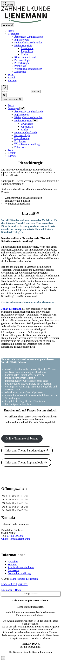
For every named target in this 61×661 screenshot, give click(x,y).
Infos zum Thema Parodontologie (27, 450)
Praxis (11, 30)
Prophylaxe (20, 65)
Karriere (12, 80)
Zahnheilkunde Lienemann (24, 578)
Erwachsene (27, 48)
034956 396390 (15, 535)
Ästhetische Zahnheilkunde (28, 36)
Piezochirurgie (21, 63)
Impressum (13, 570)
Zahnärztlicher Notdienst (21, 567)
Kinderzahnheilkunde (25, 57)
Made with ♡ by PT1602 (14, 584)
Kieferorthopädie (23, 45)
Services (12, 564)
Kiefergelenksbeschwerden (28, 42)
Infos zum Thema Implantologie (26, 462)
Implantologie (21, 39)
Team (11, 74)
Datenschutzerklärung (19, 573)
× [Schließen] (3, 658)
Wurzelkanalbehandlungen (28, 68)
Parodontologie (22, 60)
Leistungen (13, 33)
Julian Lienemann (11, 308)
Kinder (24, 54)
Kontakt (12, 77)
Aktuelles (13, 561)
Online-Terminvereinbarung (22, 438)
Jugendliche (27, 51)
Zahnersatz (20, 71)
